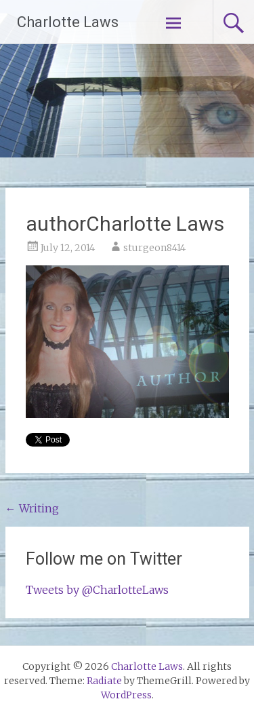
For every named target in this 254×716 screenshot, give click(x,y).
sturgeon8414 (154, 248)
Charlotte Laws (68, 22)
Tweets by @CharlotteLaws (97, 590)
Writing (32, 508)
